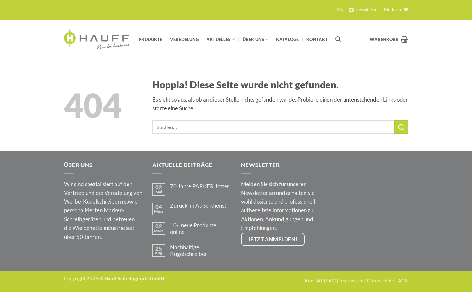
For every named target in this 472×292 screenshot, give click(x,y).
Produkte (150, 39)
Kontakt (317, 39)
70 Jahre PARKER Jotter (199, 186)
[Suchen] (338, 39)
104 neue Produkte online (193, 228)
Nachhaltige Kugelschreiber (188, 250)
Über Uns (255, 39)
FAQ (338, 9)
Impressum (351, 280)
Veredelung (184, 39)
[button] (362, 10)
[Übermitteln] (401, 127)
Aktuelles (220, 39)
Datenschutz (380, 280)
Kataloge (287, 39)
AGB (403, 280)
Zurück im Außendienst (198, 206)
